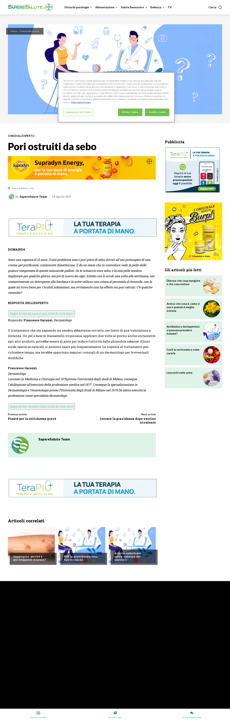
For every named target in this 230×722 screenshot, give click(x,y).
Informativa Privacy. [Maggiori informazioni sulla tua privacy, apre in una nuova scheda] (81, 102)
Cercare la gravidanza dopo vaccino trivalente (128, 420)
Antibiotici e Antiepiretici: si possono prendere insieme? (183, 330)
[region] (116, 97)
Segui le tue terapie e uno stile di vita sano (41, 313)
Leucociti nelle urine (179, 372)
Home (14, 31)
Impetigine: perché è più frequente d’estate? (29, 558)
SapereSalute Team (33, 196)
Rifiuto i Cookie (130, 112)
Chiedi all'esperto (29, 31)
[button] (215, 7)
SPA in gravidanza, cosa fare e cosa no (81, 558)
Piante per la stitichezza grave (32, 419)
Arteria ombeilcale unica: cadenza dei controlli (127, 556)
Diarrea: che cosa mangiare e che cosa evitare (183, 282)
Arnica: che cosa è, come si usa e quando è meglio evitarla (183, 307)
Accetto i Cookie (157, 112)
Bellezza (18, 549)
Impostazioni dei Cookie (78, 112)
